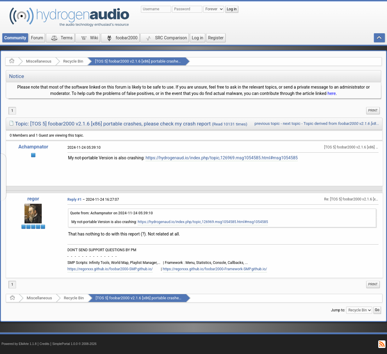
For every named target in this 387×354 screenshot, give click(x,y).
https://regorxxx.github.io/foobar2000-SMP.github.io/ (110, 269)
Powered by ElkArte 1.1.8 (19, 344)
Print (373, 110)
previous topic (267, 123)
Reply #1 (74, 199)
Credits (45, 344)
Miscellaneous (38, 61)
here (331, 93)
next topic (291, 123)
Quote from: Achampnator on (111, 213)
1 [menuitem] (12, 111)
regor (33, 199)
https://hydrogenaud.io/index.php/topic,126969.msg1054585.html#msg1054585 (221, 157)
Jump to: (338, 310)
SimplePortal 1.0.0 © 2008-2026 (74, 344)
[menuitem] (373, 110)
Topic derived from (341, 123)
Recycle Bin (73, 61)
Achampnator (33, 147)
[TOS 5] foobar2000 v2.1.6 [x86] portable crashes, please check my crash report (164, 61)
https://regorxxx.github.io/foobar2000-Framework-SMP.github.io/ (215, 269)
